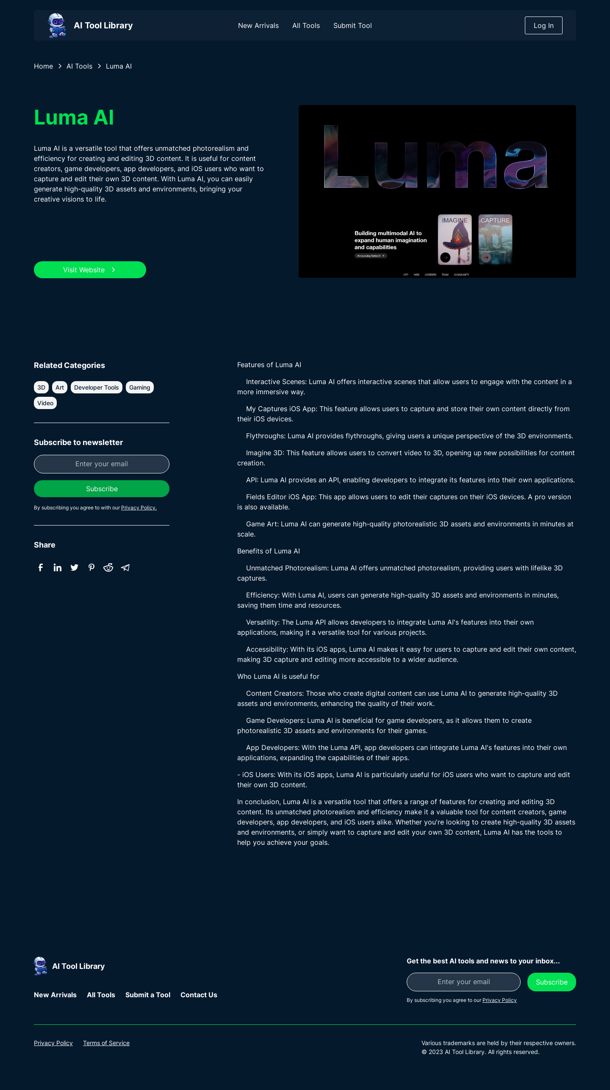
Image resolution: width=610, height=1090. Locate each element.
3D (41, 387)
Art (59, 387)
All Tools (306, 25)
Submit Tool (352, 25)
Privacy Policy (53, 1042)
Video (45, 403)
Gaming (139, 387)
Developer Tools (96, 387)
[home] (88, 25)
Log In (544, 25)
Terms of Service (106, 1042)
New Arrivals (258, 25)
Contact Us (198, 994)
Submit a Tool (147, 994)
